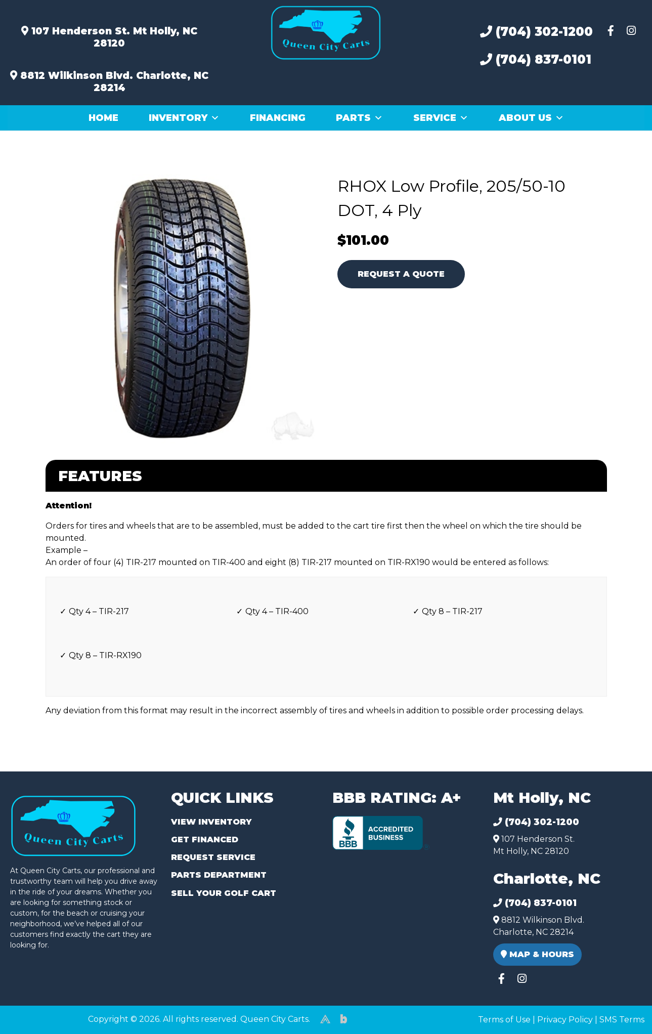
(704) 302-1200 (536, 31)
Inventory (184, 118)
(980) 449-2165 (35, 1014)
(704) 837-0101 (535, 59)
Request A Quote (401, 274)
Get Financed (204, 839)
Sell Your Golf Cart (223, 893)
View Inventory (211, 822)
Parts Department (219, 875)
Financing (278, 117)
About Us (531, 118)
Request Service (213, 857)
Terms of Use (504, 1019)
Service (440, 118)
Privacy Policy (565, 1019)
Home (103, 117)
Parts (359, 118)
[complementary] (621, 1003)
